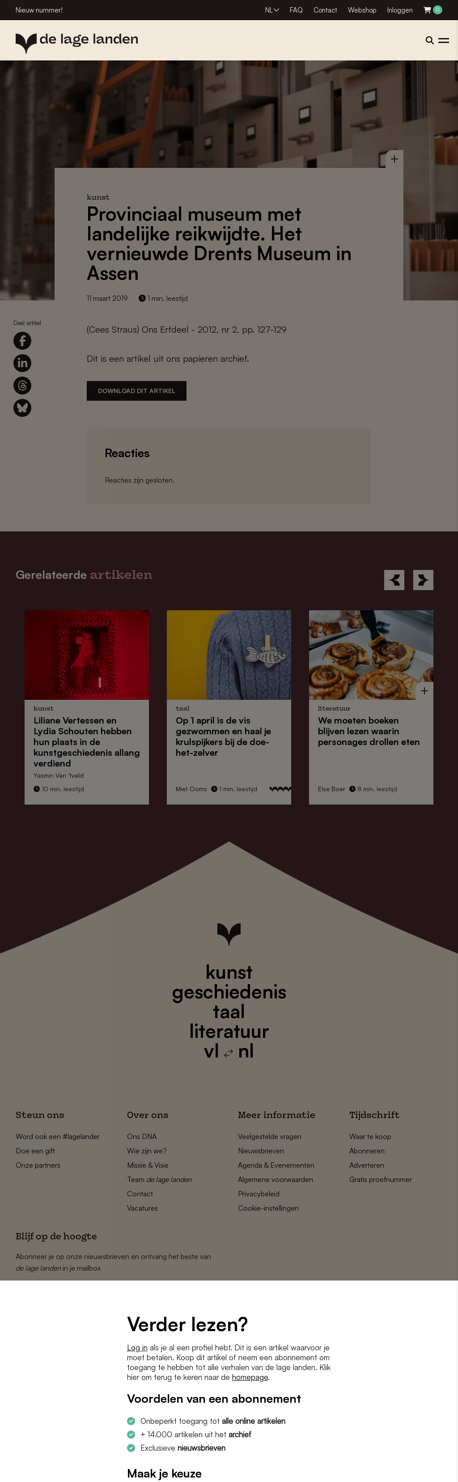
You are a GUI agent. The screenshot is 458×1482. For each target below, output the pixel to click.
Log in (137, 1347)
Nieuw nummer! (39, 10)
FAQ (296, 10)
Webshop (362, 10)
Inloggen (400, 10)
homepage (250, 1377)
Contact (325, 10)
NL (269, 10)
